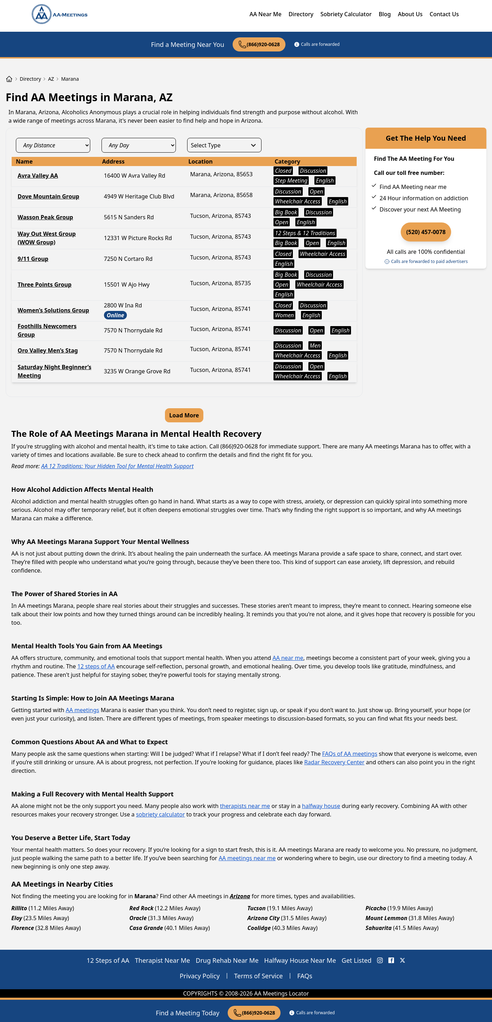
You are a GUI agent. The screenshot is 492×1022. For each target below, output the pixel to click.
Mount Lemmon (386, 918)
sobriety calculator (160, 814)
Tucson (256, 908)
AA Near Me (266, 14)
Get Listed (356, 960)
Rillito (19, 908)
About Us (410, 14)
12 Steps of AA (108, 960)
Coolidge (259, 928)
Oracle (138, 918)
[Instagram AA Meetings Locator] (380, 960)
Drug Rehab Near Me (227, 960)
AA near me (287, 658)
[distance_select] (53, 145)
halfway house (321, 806)
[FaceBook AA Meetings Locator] (391, 960)
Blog (384, 14)
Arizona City (263, 918)
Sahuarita (378, 928)
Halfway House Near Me (300, 960)
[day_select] (139, 145)
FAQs (304, 976)
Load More (184, 415)
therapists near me (245, 806)
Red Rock (141, 908)
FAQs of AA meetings (349, 754)
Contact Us (444, 14)
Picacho (375, 908)
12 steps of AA (96, 666)
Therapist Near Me (162, 960)
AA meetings (82, 710)
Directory (301, 14)
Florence (22, 928)
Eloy (16, 918)
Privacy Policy (200, 976)
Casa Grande (146, 928)
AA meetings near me (247, 858)
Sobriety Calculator (345, 14)
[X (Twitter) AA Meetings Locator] (402, 960)
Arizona (240, 896)
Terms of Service (258, 976)
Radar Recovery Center (334, 762)
